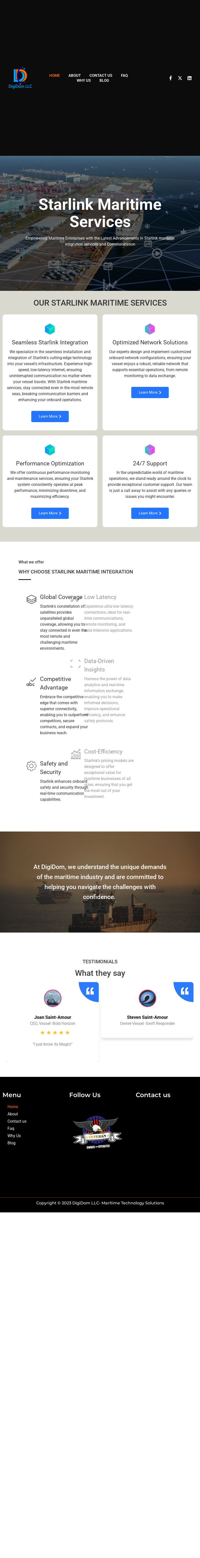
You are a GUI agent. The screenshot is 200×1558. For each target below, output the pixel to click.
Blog (104, 80)
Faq (124, 75)
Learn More (49, 418)
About (74, 75)
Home (54, 75)
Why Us (84, 80)
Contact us (101, 75)
